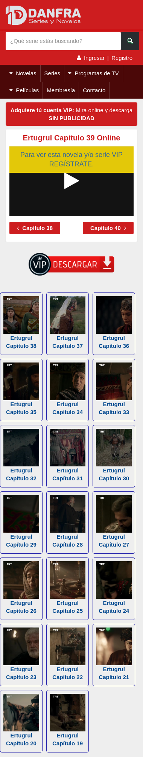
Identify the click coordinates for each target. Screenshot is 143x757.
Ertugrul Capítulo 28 (67, 521)
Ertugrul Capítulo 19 (67, 720)
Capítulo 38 (35, 228)
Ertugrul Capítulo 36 (114, 322)
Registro (121, 58)
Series (52, 73)
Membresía (61, 90)
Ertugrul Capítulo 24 (114, 587)
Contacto (94, 90)
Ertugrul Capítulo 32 (21, 455)
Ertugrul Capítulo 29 (21, 521)
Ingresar (94, 58)
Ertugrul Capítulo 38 (21, 322)
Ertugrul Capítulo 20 (21, 720)
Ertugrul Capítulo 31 (67, 455)
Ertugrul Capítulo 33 (114, 389)
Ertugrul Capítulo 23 (21, 654)
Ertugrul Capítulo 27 (114, 521)
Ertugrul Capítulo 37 (67, 322)
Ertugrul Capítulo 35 (21, 389)
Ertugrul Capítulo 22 (67, 654)
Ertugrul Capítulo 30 (114, 455)
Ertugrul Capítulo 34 (67, 389)
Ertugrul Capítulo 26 (21, 587)
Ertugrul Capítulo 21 (114, 654)
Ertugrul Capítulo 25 (67, 587)
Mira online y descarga (71, 114)
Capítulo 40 (108, 228)
